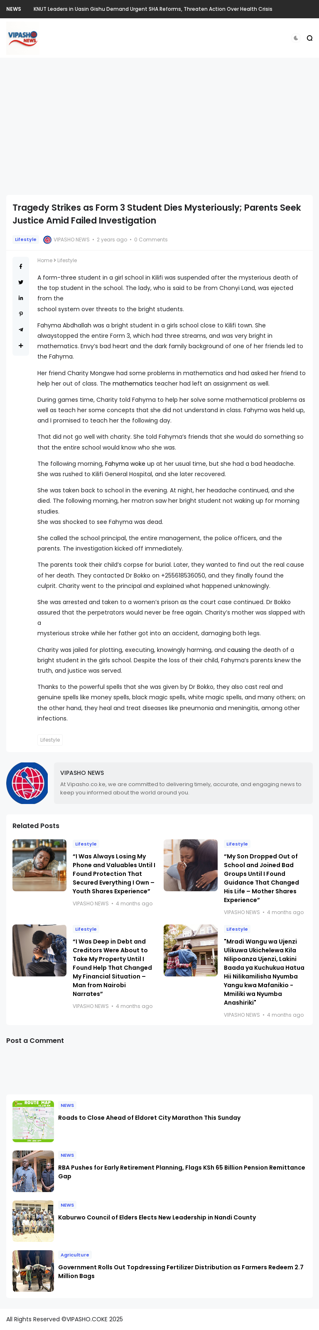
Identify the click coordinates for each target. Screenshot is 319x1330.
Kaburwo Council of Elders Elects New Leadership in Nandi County (157, 1217)
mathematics (133, 383)
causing (238, 650)
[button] (296, 38)
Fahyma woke (125, 464)
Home (44, 260)
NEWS (13, 8)
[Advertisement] (159, 126)
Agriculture (75, 1254)
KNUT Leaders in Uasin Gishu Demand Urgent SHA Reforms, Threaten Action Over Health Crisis (153, 8)
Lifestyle (26, 239)
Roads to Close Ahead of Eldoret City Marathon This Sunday (149, 1118)
